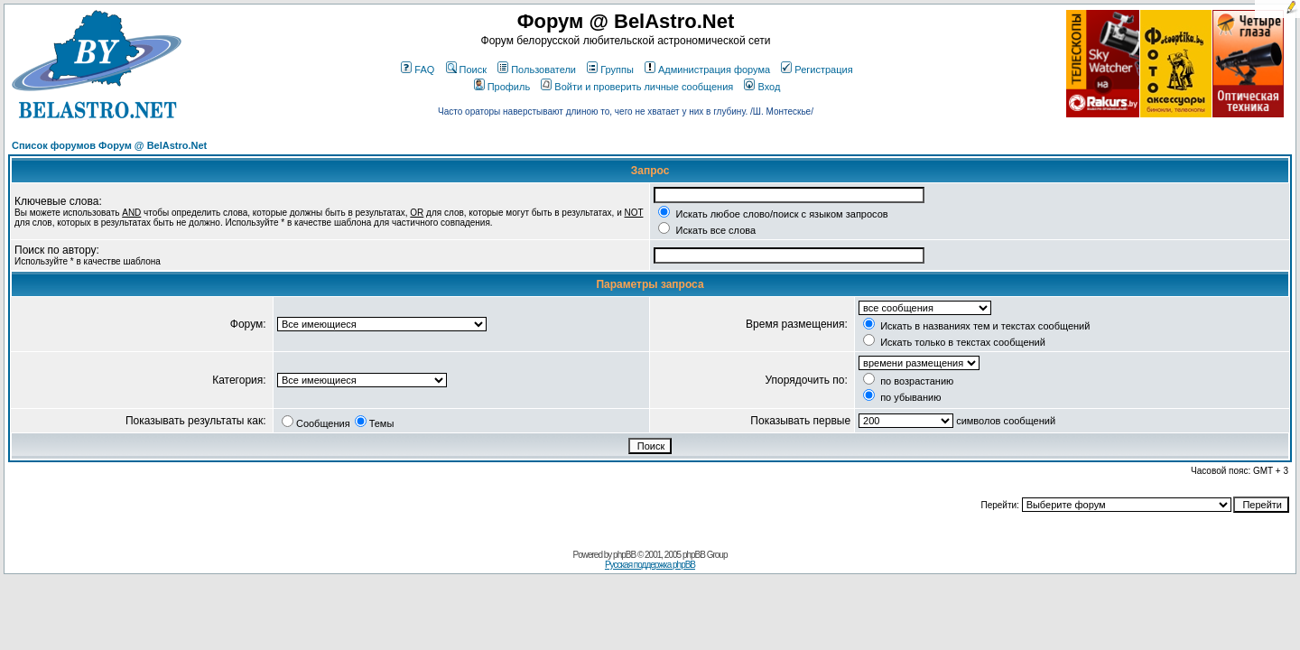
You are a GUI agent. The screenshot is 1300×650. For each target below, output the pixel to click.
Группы (610, 69)
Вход (762, 86)
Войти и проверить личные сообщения (637, 86)
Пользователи (536, 69)
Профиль (502, 86)
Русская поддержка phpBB (650, 565)
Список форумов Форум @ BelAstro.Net (109, 145)
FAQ (417, 69)
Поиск (466, 69)
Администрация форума (707, 69)
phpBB (624, 555)
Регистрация (816, 69)
